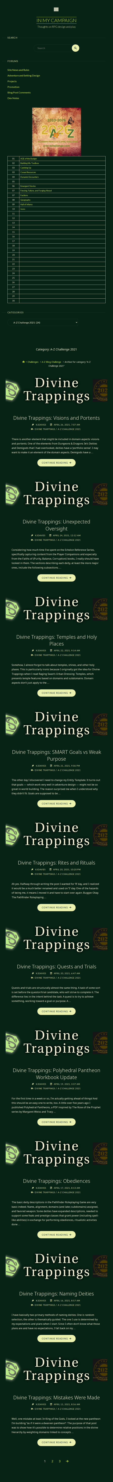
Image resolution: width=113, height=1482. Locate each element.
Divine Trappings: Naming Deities (56, 1293)
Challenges (33, 361)
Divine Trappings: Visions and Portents (56, 417)
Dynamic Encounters (29, 177)
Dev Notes (13, 98)
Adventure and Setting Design (23, 75)
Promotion (13, 86)
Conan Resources (28, 172)
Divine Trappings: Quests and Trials (57, 966)
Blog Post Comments (19, 92)
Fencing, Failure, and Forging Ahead (36, 191)
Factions (24, 195)
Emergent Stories (28, 186)
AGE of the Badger (28, 158)
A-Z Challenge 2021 (69, 429)
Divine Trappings (45, 429)
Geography (25, 200)
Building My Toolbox (29, 163)
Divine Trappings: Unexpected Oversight (57, 525)
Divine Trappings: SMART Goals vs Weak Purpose (56, 755)
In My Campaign (56, 20)
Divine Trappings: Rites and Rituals (57, 862)
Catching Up (25, 168)
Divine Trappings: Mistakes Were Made (56, 1397)
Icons (22, 209)
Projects (12, 81)
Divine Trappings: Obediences (56, 1181)
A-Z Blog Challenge (51, 361)
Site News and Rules (18, 69)
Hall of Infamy (26, 204)
